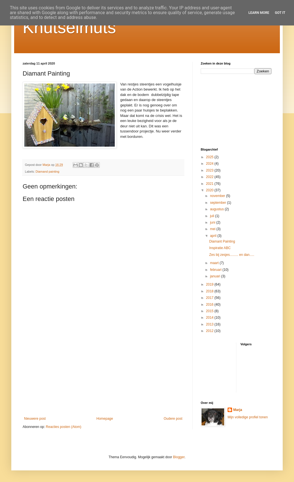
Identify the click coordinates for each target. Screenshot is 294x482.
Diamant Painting (222, 241)
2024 (210, 164)
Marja (237, 410)
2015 (210, 311)
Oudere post (173, 419)
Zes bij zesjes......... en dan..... (231, 255)
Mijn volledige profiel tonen (248, 417)
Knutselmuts (69, 27)
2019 (210, 284)
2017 (210, 298)
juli (212, 216)
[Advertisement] (103, 370)
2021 (210, 184)
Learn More (258, 13)
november (218, 196)
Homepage (104, 419)
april (213, 236)
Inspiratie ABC (220, 248)
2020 (210, 190)
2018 (210, 291)
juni (213, 222)
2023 (210, 170)
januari (215, 276)
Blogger (179, 457)
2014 (210, 318)
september (218, 203)
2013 (210, 324)
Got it (280, 13)
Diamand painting (47, 171)
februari (216, 270)
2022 (210, 177)
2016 (210, 305)
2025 (210, 157)
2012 (210, 331)
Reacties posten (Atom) (63, 427)
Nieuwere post (35, 419)
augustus (217, 209)
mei (213, 229)
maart (215, 263)
